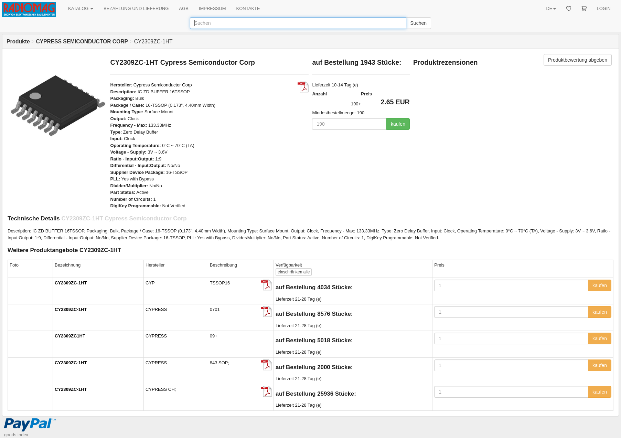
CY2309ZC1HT (70, 335)
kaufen (398, 124)
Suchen (418, 23)
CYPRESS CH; (161, 389)
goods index (16, 434)
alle (294, 272)
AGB (183, 8)
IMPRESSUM (212, 8)
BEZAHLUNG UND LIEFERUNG (136, 8)
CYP (150, 282)
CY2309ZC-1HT (71, 282)
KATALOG (80, 8)
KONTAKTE (248, 8)
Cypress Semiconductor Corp (162, 84)
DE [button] (551, 8)
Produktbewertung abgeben (577, 60)
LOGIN (604, 8)
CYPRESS (156, 309)
